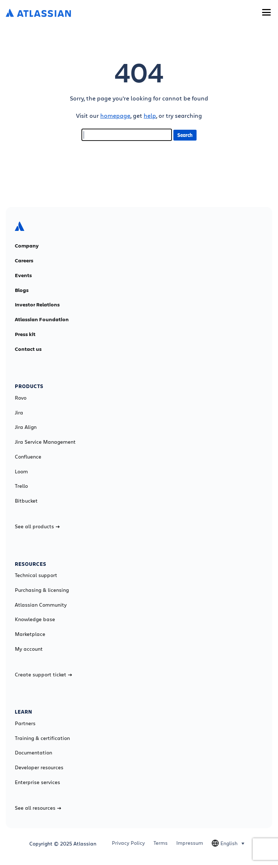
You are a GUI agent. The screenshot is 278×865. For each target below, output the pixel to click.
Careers (24, 260)
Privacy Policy (128, 843)
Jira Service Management (45, 442)
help (150, 115)
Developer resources (39, 767)
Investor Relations (37, 304)
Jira (19, 413)
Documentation (33, 753)
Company (27, 246)
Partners (25, 723)
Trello (21, 486)
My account (29, 649)
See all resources (38, 808)
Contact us (28, 349)
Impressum (189, 843)
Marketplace (30, 634)
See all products (37, 526)
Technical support (36, 575)
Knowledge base (35, 619)
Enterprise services (37, 782)
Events (23, 275)
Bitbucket (26, 501)
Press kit (25, 334)
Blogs (22, 290)
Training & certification (42, 738)
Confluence (28, 457)
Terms (160, 843)
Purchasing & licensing (42, 590)
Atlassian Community (41, 605)
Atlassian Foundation (42, 319)
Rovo (20, 398)
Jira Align (26, 427)
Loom (21, 471)
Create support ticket (43, 674)
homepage (115, 115)
